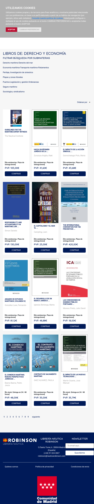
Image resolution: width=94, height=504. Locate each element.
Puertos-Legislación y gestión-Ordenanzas (21, 82)
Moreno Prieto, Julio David (74, 308)
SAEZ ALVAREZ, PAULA (44, 380)
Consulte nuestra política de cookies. (47, 18)
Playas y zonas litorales (13, 77)
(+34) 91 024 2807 (52, 453)
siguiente (36, 417)
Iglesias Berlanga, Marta (44, 305)
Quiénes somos (11, 467)
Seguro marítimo (10, 87)
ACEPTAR (11, 30)
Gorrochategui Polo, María (74, 155)
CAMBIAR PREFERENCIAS (29, 30)
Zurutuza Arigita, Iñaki (43, 155)
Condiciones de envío (80, 467)
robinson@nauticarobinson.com (51, 456)
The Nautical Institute (14, 136)
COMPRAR (16, 174)
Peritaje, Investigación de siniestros (18, 72)
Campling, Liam (40, 232)
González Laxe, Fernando (15, 305)
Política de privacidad (44, 467)
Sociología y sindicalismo (14, 91)
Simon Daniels (11, 231)
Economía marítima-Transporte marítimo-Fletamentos (26, 67)
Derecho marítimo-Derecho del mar (18, 63)
